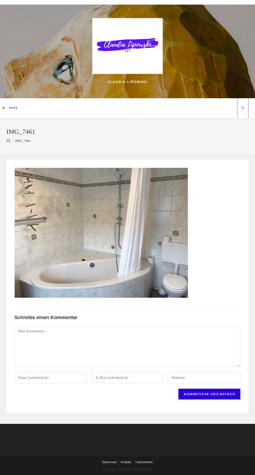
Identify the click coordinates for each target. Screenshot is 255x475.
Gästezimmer (144, 462)
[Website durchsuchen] (243, 109)
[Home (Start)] (8, 141)
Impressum (109, 462)
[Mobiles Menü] (10, 108)
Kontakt (126, 462)
